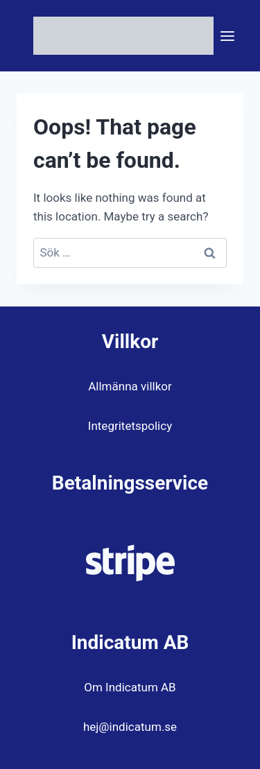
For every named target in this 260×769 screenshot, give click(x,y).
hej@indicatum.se (130, 727)
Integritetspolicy (130, 426)
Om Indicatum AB (129, 687)
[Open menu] (228, 36)
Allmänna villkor (129, 386)
